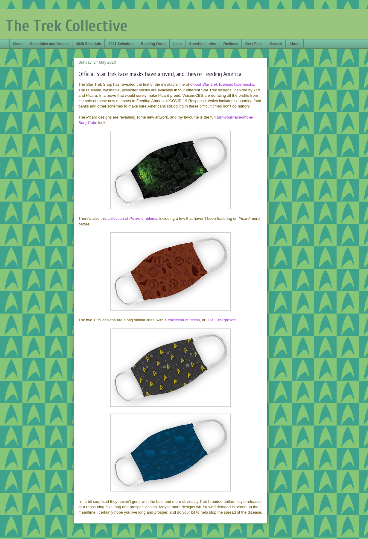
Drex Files (253, 44)
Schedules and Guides (49, 44)
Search (276, 44)
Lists (177, 44)
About (294, 44)
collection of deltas (184, 320)
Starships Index (202, 44)
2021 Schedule (120, 44)
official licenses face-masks (222, 84)
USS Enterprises (220, 320)
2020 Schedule (88, 44)
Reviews (230, 44)
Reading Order (153, 44)
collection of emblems (132, 218)
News (17, 44)
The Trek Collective (66, 25)
